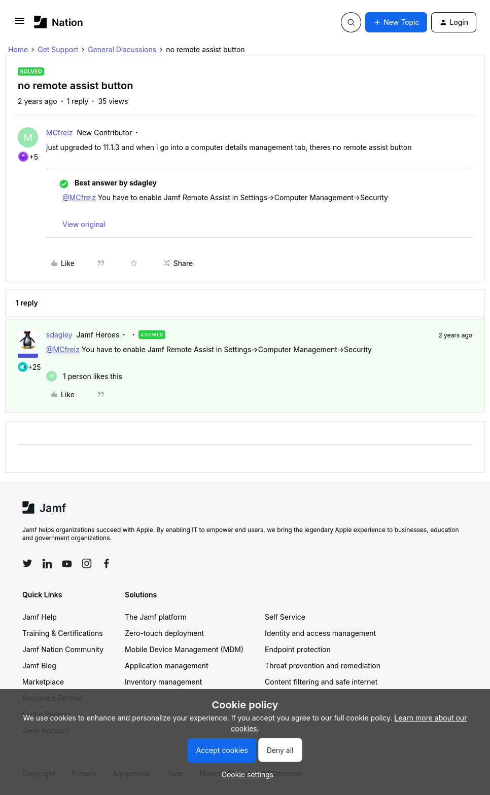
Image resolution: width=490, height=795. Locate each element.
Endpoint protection (298, 649)
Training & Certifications (62, 633)
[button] (20, 24)
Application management (166, 665)
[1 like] (84, 376)
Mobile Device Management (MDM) (184, 649)
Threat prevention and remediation (322, 665)
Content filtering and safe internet (321, 681)
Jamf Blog (39, 665)
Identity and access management (320, 633)
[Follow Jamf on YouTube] (67, 563)
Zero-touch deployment (164, 633)
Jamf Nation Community (62, 649)
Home (18, 49)
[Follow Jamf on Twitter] (27, 563)
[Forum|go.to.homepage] (58, 22)
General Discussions (122, 49)
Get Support (58, 49)
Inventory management (163, 681)
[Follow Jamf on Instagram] (87, 563)
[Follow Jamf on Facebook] (106, 563)
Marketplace (43, 681)
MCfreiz (59, 132)
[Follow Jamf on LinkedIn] (47, 563)
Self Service (285, 617)
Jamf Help (39, 617)
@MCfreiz (79, 197)
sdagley (59, 334)
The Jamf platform (156, 617)
